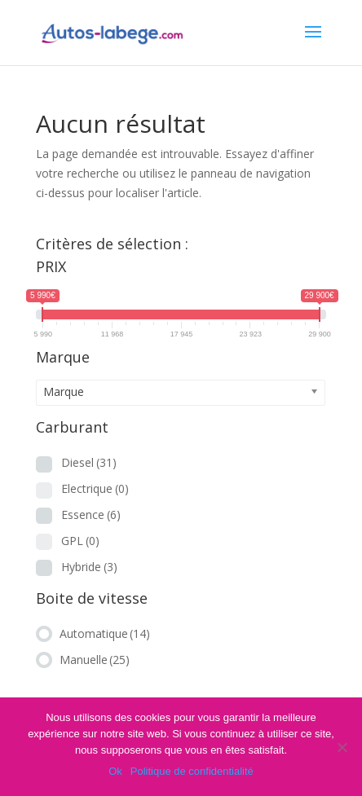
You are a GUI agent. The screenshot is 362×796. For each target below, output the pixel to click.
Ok (115, 771)
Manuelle (95, 659)
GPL (80, 540)
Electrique (95, 488)
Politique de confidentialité (192, 771)
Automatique (105, 633)
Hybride (89, 566)
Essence (91, 514)
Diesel (89, 462)
